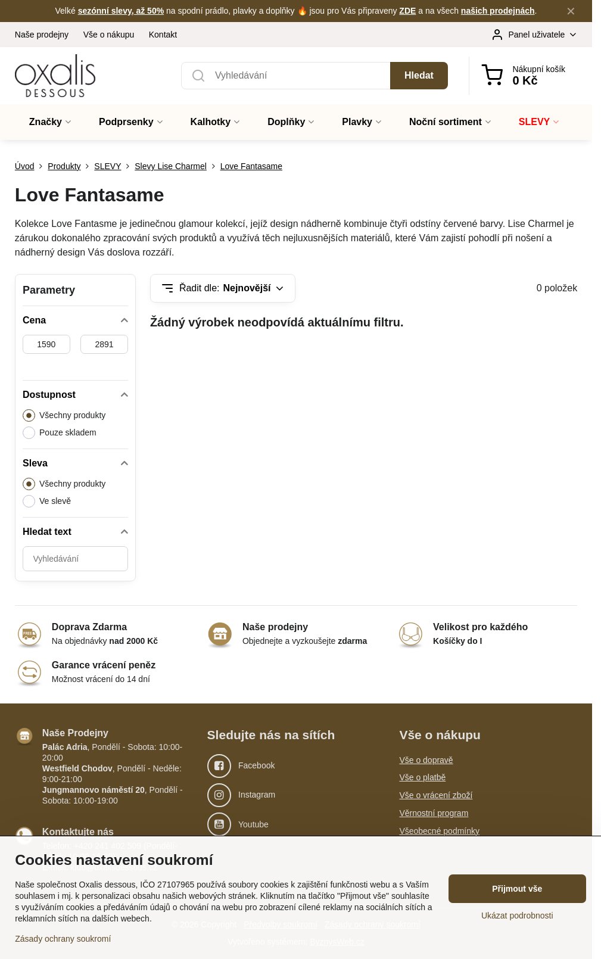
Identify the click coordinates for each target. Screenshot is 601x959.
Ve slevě (47, 501)
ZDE (407, 10)
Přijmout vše (517, 888)
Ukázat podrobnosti (517, 915)
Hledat (419, 75)
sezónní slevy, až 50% (121, 10)
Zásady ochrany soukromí (63, 939)
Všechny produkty (64, 415)
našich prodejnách (498, 10)
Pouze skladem (59, 432)
